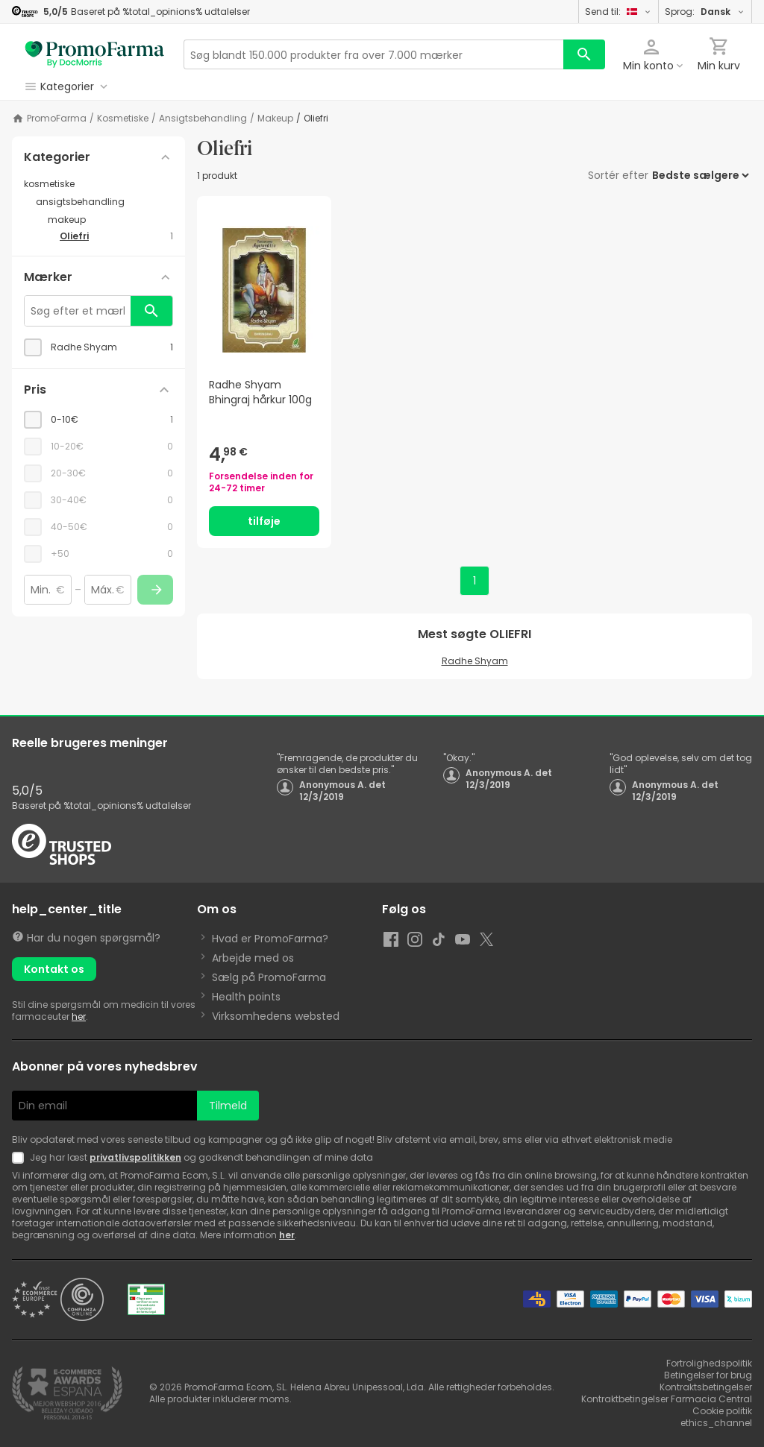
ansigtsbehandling (203, 118)
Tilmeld (228, 1105)
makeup (275, 118)
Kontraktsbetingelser (706, 1387)
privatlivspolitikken (135, 1157)
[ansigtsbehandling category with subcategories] (104, 202)
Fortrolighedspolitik (709, 1363)
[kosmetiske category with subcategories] (98, 184)
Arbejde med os (253, 958)
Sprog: (705, 11)
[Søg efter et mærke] (78, 311)
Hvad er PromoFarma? (270, 938)
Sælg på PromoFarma (269, 977)
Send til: (618, 11)
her (79, 1016)
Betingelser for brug (708, 1375)
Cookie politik (722, 1411)
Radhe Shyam (475, 661)
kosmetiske (122, 118)
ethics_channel (716, 1422)
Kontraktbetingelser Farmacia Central (666, 1399)
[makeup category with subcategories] (110, 220)
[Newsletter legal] (21, 1158)
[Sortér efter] (700, 175)
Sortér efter (618, 175)
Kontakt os (54, 969)
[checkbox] (98, 347)
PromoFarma (57, 118)
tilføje (264, 521)
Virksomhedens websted (275, 1016)
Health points (246, 996)
